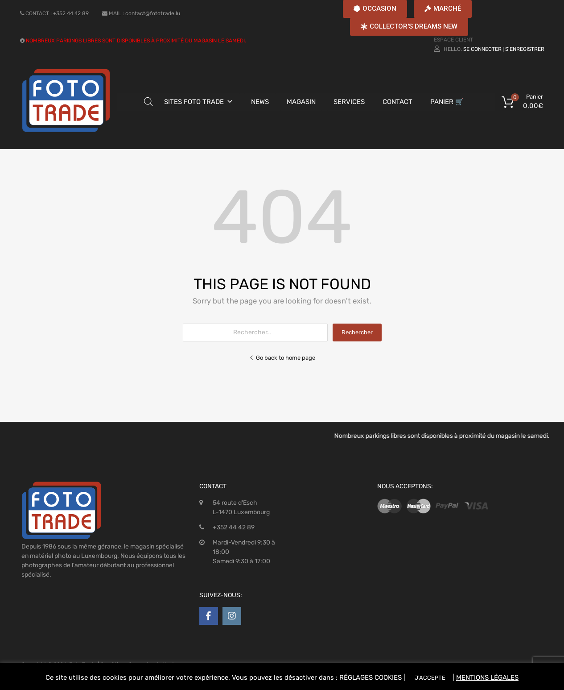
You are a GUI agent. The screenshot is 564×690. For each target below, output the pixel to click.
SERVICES (349, 102)
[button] (375, 9)
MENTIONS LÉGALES (487, 677)
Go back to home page (282, 357)
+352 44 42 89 (71, 13)
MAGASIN (301, 102)
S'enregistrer (524, 49)
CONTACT (397, 102)
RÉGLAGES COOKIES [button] (370, 677)
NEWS (260, 102)
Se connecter (482, 49)
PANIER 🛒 (447, 102)
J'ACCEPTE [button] (430, 677)
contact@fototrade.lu (152, 13)
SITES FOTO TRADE (194, 102)
